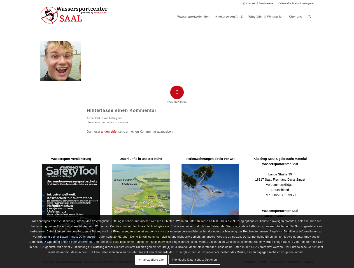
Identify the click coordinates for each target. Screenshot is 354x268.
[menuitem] (258, 3)
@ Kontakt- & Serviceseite (258, 3)
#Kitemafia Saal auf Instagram (296, 3)
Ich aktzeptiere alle (151, 259)
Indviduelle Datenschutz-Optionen (194, 259)
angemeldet (109, 131)
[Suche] (309, 17)
